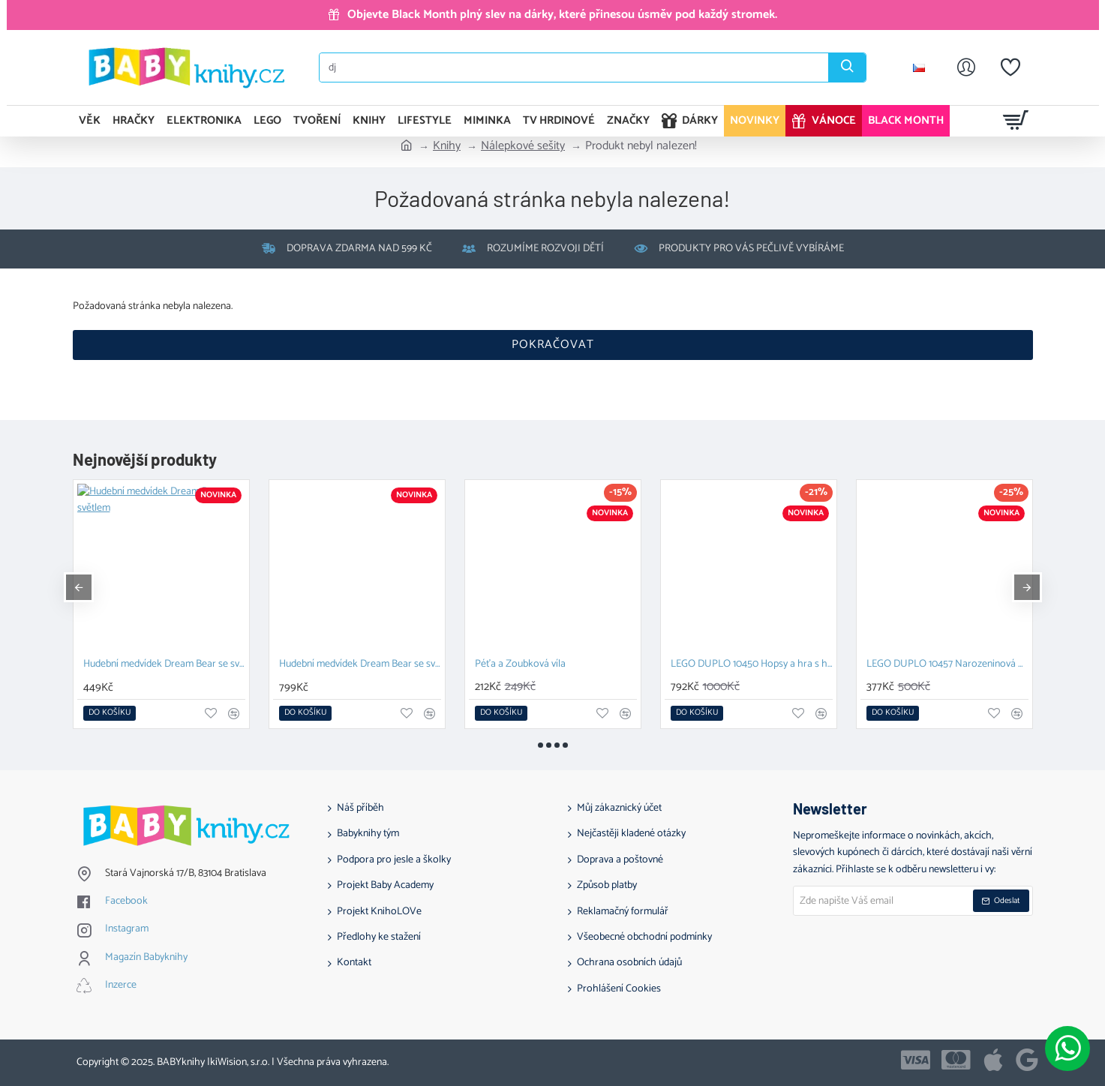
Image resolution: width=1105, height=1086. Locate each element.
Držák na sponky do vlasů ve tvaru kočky (947, 665)
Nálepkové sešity (523, 146)
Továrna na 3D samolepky (726, 665)
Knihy (447, 146)
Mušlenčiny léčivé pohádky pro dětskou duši (164, 665)
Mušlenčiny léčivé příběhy (333, 665)
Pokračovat (553, 344)
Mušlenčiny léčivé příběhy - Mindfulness (556, 665)
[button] (109, 713)
